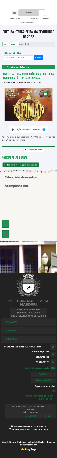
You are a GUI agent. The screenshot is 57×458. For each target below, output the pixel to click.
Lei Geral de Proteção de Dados (40, 416)
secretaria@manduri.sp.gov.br (37, 368)
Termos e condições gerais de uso (40, 396)
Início (6, 44)
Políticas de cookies (46, 399)
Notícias (14, 44)
